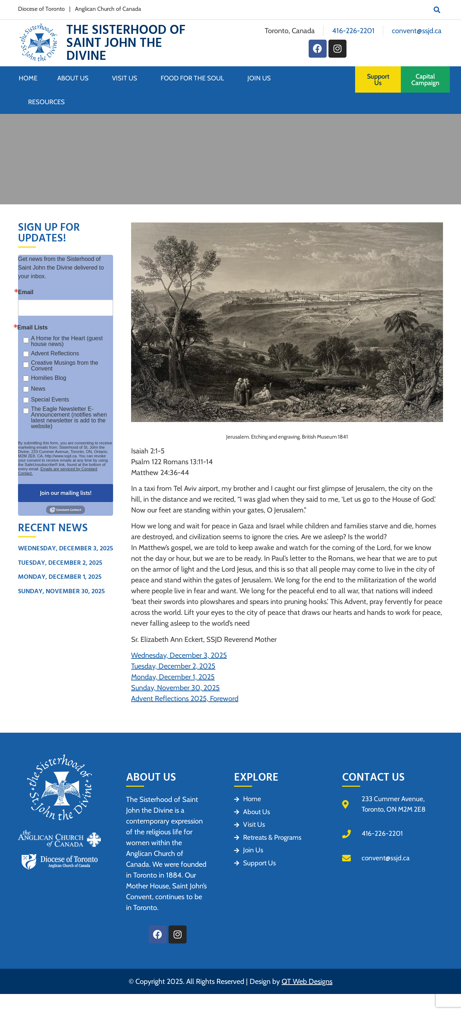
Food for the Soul (194, 78)
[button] (437, 10)
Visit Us (126, 78)
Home (28, 78)
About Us (74, 78)
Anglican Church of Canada (108, 8)
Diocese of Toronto (41, 8)
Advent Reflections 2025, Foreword (184, 698)
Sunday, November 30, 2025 (61, 591)
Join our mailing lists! (65, 492)
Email (25, 292)
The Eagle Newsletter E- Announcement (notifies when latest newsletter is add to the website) (69, 417)
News (38, 389)
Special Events (50, 399)
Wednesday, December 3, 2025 (65, 548)
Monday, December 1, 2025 (60, 576)
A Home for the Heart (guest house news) (67, 341)
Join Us (260, 78)
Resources (46, 102)
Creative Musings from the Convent (64, 366)
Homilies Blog (48, 378)
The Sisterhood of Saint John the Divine (125, 43)
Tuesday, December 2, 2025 (60, 562)
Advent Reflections (55, 353)
